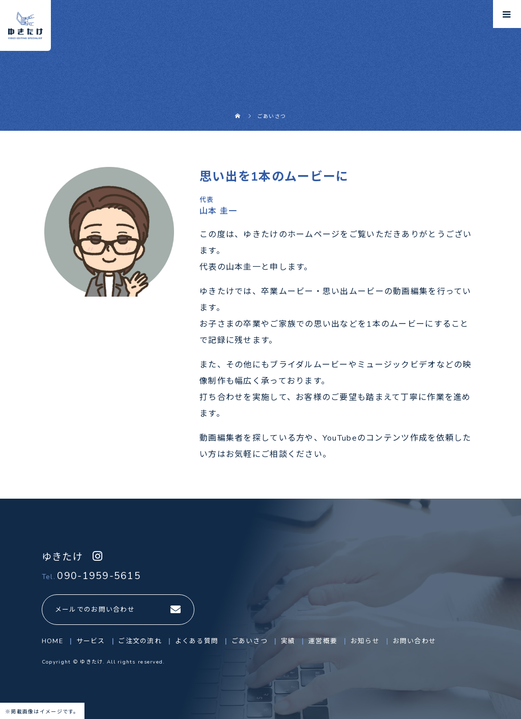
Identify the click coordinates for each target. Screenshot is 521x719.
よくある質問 (197, 641)
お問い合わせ (415, 641)
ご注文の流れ (140, 641)
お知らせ (365, 641)
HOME (52, 641)
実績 (288, 641)
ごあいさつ (249, 641)
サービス (90, 641)
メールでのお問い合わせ (95, 609)
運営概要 (322, 641)
